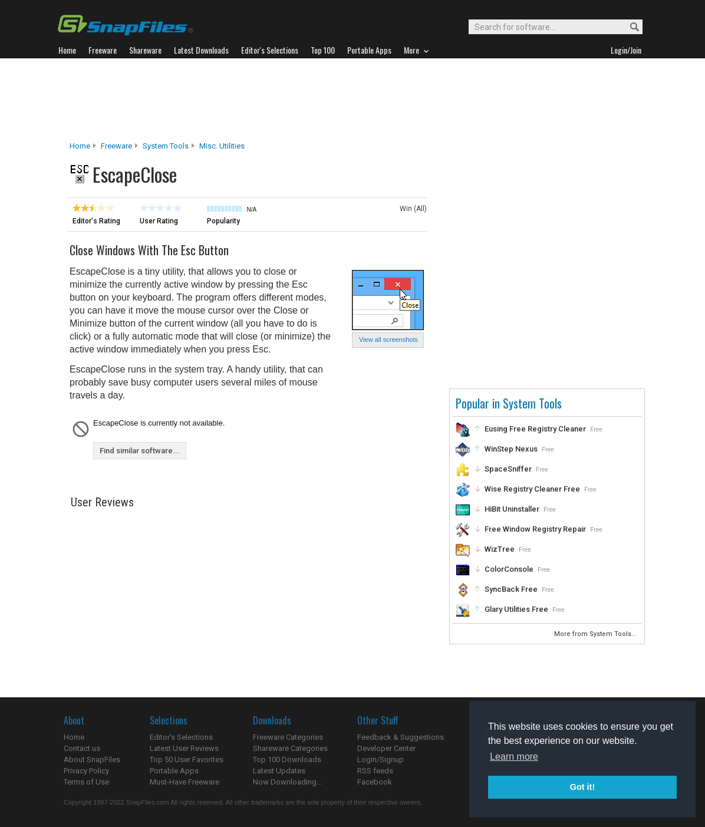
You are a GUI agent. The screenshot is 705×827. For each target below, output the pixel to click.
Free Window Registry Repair (535, 529)
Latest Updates (279, 770)
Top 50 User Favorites (186, 759)
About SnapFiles (92, 759)
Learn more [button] (514, 757)
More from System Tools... (596, 634)
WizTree (500, 549)
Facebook (374, 781)
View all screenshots (388, 339)
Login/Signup (380, 759)
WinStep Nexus (511, 448)
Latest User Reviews (184, 748)
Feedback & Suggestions (400, 737)
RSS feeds (375, 770)
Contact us (82, 748)
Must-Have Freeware (184, 781)
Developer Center (386, 748)
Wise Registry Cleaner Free (532, 489)
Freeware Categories (288, 737)
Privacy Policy (86, 770)
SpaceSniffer (508, 468)
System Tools (166, 145)
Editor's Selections (181, 737)
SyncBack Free (511, 589)
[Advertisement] (352, 99)
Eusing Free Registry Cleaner (535, 428)
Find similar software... (140, 450)
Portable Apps (174, 770)
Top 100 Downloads (287, 759)
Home (80, 145)
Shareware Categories (290, 748)
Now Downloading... (287, 781)
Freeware (116, 145)
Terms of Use (86, 781)
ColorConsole (509, 569)
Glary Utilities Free (516, 609)
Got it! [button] (582, 787)
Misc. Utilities (222, 145)
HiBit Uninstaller (512, 509)
